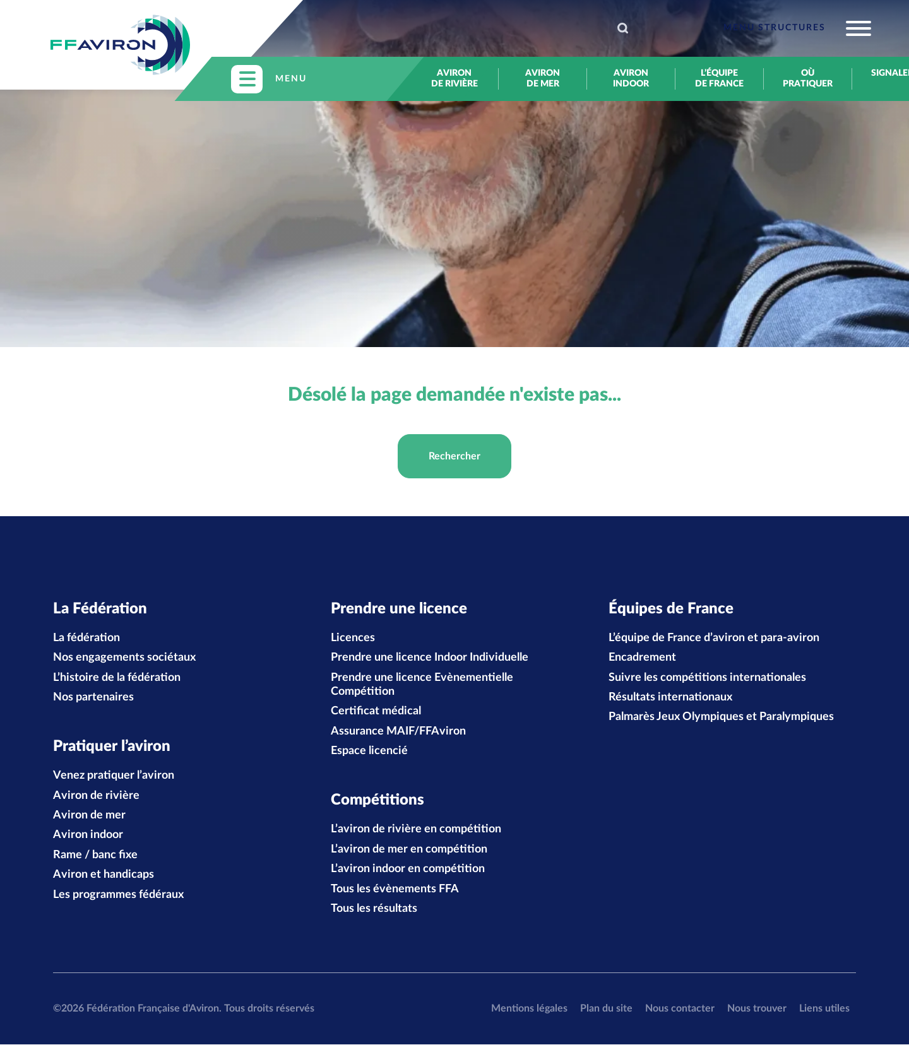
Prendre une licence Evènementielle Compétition (422, 684)
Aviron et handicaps (103, 875)
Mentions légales (529, 1009)
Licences (353, 638)
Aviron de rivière (454, 78)
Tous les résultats (374, 909)
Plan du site (606, 1009)
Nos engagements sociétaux (124, 658)
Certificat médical (376, 711)
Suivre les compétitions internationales (707, 677)
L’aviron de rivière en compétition (416, 830)
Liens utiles (824, 1009)
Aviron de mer (542, 78)
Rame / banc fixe (95, 855)
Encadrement (642, 658)
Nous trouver (757, 1009)
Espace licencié (369, 751)
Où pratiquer (808, 78)
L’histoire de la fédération (117, 677)
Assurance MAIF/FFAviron (398, 731)
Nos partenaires (93, 698)
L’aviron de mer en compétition (409, 850)
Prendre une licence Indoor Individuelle (429, 658)
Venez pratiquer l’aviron (113, 776)
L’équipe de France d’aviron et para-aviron (714, 638)
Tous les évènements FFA (395, 889)
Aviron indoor (631, 78)
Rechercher (454, 456)
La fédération (86, 638)
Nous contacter (680, 1009)
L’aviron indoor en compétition (408, 869)
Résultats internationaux (670, 698)
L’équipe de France (719, 78)
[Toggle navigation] (797, 28)
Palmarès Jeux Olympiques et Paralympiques (721, 717)
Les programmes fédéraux (118, 895)
